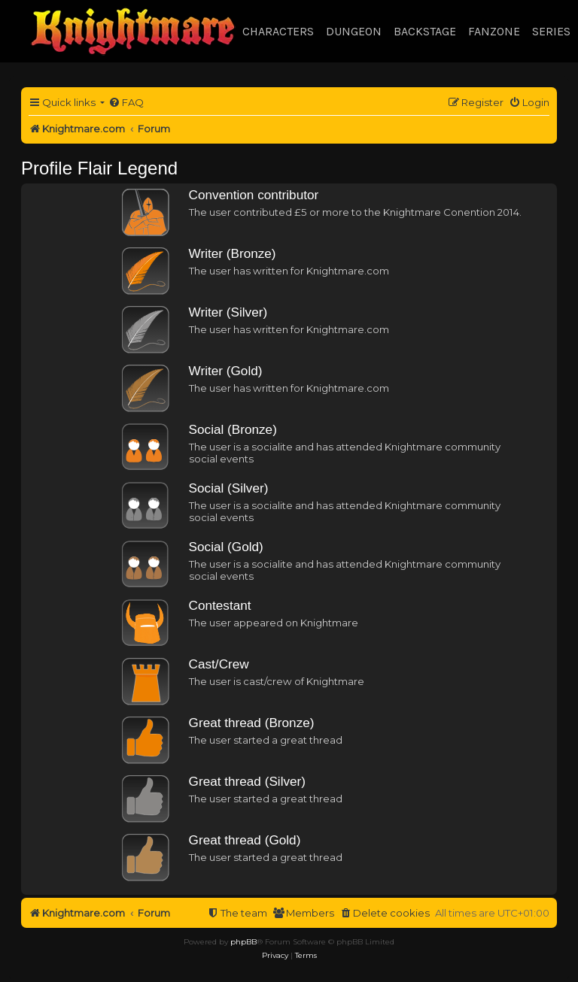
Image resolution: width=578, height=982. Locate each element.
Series (551, 31)
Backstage (425, 31)
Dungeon (354, 31)
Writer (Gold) (226, 370)
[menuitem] (126, 103)
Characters (278, 31)
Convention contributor (254, 194)
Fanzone (494, 31)
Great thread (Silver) (247, 781)
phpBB (243, 942)
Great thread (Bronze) (252, 722)
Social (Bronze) (233, 429)
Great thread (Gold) (245, 839)
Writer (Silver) (228, 312)
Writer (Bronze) (232, 253)
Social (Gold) (226, 546)
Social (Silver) (229, 488)
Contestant (220, 605)
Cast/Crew (219, 663)
